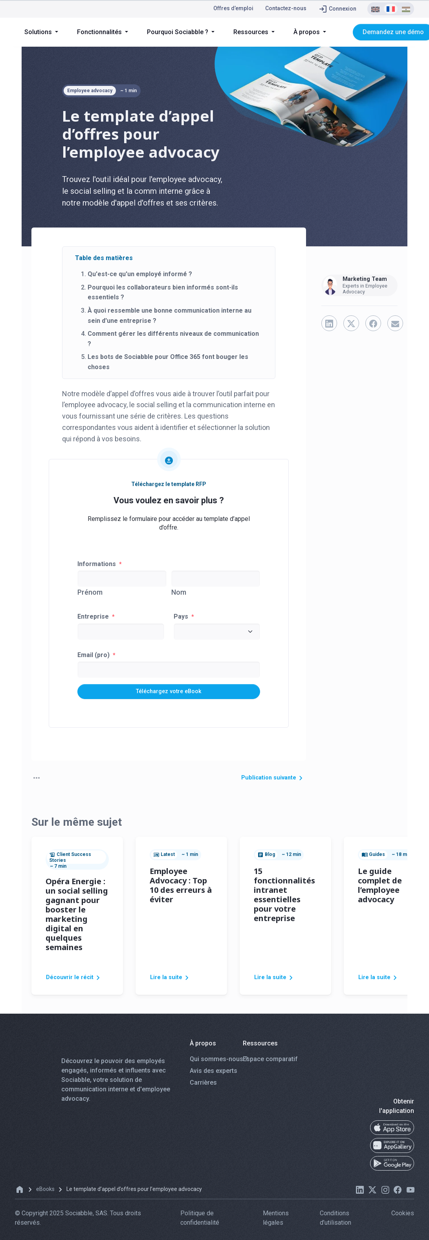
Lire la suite (172, 981)
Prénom (90, 592)
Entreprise (96, 616)
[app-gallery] (392, 1149)
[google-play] (392, 1167)
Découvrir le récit (77, 981)
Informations (99, 564)
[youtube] (410, 1193)
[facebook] (398, 1193)
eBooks (45, 1193)
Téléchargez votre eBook (168, 692)
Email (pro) (96, 655)
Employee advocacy (89, 90)
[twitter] (372, 1193)
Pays (184, 616)
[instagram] (385, 1193)
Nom (178, 592)
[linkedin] (360, 1193)
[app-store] (392, 1131)
